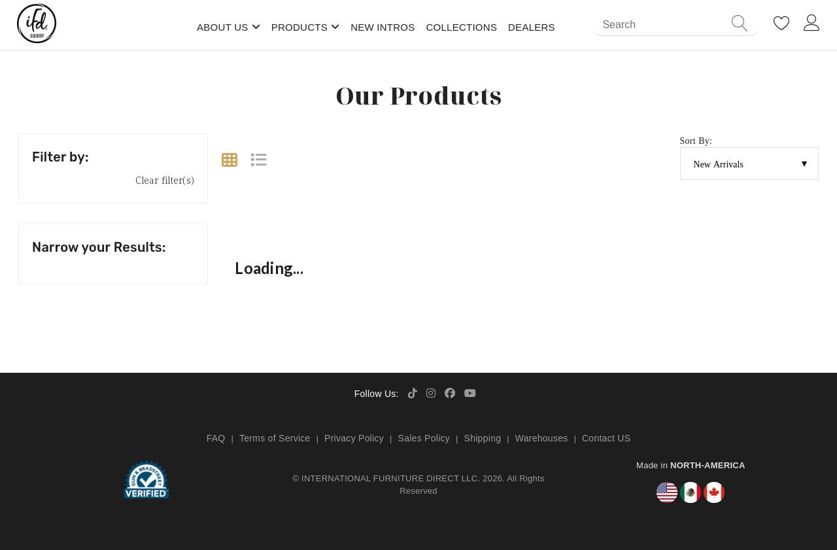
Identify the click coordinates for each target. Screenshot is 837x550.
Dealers (531, 27)
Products (299, 27)
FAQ (216, 438)
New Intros (382, 27)
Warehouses (541, 438)
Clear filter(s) (164, 180)
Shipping (483, 438)
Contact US (606, 438)
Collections (461, 27)
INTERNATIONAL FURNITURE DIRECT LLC (389, 478)
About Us (222, 27)
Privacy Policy (354, 438)
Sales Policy (424, 438)
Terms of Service (275, 438)
